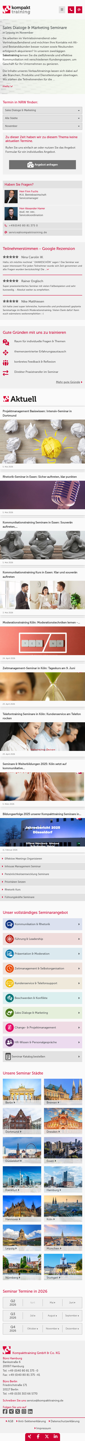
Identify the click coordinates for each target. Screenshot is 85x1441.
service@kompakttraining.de (45, 1400)
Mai (52, 1302)
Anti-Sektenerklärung (31, 1421)
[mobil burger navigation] (62, 9)
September (72, 1315)
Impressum (42, 1428)
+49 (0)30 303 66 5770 (23, 1393)
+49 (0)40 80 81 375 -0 (23, 1370)
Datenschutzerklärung (64, 1421)
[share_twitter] (47, 1437)
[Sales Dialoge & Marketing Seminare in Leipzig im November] (71, 9)
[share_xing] (29, 1437)
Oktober (32, 1328)
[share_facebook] (38, 1437)
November (52, 1328)
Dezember (72, 1328)
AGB (9, 1421)
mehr (8, 86)
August (52, 1315)
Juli (32, 1315)
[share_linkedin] (55, 1437)
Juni (72, 1302)
